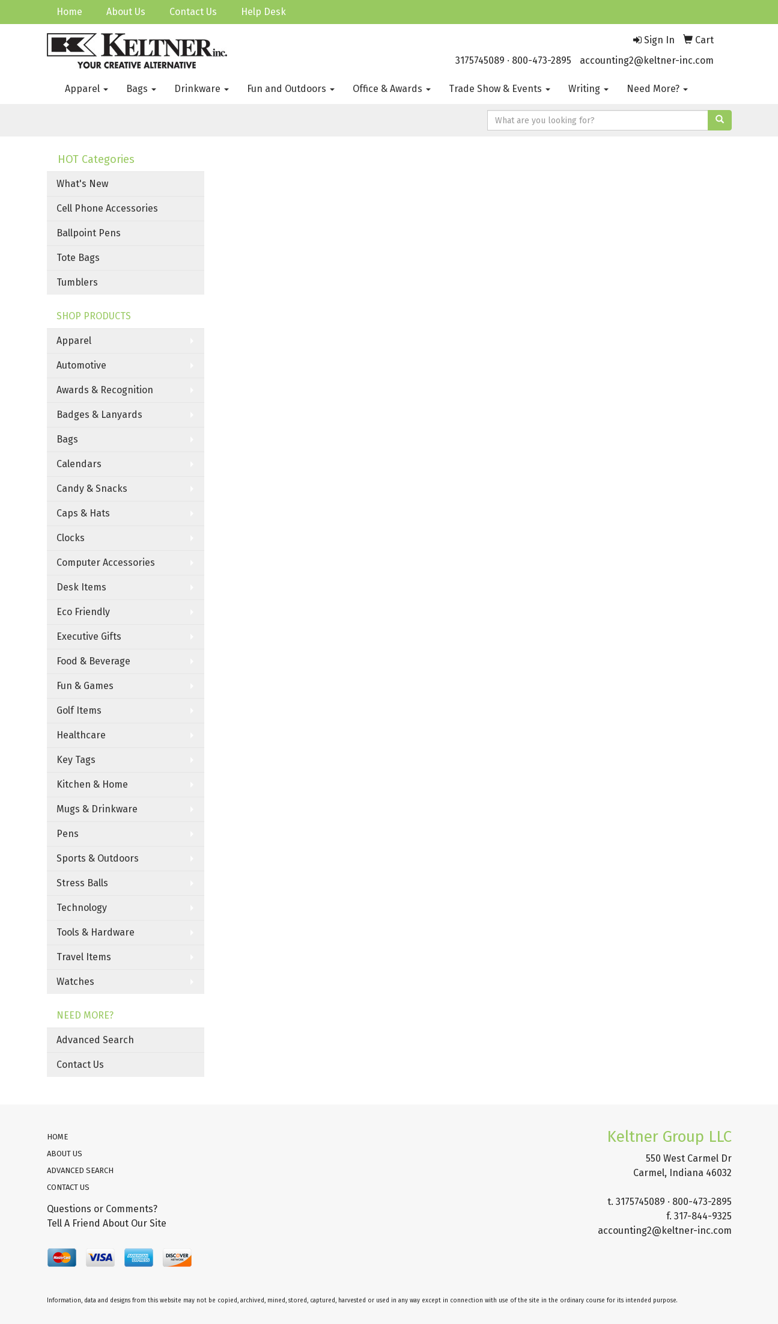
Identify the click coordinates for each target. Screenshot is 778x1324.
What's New (82, 183)
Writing (588, 88)
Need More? (657, 88)
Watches (75, 981)
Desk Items (81, 587)
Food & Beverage (93, 661)
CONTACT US (68, 1187)
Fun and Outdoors (291, 88)
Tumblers (77, 282)
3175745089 (480, 60)
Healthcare (81, 735)
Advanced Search (95, 1040)
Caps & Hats (83, 513)
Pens (67, 833)
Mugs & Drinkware (97, 809)
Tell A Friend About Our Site (106, 1223)
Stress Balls (82, 883)
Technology (81, 907)
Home (69, 11)
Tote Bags (78, 257)
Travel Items (83, 957)
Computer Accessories (105, 562)
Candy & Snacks (91, 488)
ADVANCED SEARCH (80, 1170)
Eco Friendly (83, 612)
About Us (125, 11)
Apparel (86, 88)
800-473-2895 (541, 60)
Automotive (81, 365)
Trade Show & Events (499, 88)
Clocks (70, 538)
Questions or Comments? (102, 1209)
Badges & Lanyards (99, 414)
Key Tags (76, 759)
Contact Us (193, 11)
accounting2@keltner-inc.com (647, 60)
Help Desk (263, 11)
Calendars (79, 464)
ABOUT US (64, 1153)
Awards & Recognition (104, 390)
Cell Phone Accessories (107, 208)
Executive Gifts (88, 636)
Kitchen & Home (92, 784)
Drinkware (201, 88)
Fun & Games (85, 685)
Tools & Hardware (95, 932)
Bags (141, 88)
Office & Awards (392, 88)
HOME (57, 1136)
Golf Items (79, 710)
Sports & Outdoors (97, 858)
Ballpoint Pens (88, 233)
